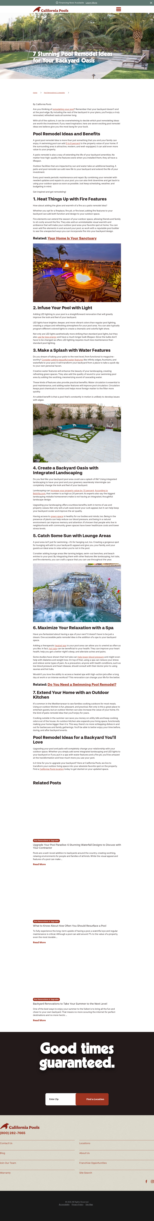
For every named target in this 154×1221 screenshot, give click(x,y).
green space (57, 516)
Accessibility (64, 1204)
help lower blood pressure (91, 657)
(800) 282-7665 (12, 1133)
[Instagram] (152, 1181)
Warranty (5, 1172)
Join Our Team (8, 1163)
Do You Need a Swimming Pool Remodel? (82, 684)
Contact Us (6, 1143)
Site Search (85, 1172)
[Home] (50, 9)
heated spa (60, 645)
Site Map (89, 1204)
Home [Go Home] (35, 93)
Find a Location (95, 1099)
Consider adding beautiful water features (62, 359)
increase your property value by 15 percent (72, 490)
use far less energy (47, 337)
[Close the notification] (151, 3)
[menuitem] (64, 1204)
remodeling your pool (63, 109)
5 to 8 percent (73, 143)
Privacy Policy (77, 1204)
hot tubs (53, 648)
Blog (2, 1153)
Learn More (91, 2)
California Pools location (52, 769)
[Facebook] (146, 1181)
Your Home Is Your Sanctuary (72, 238)
